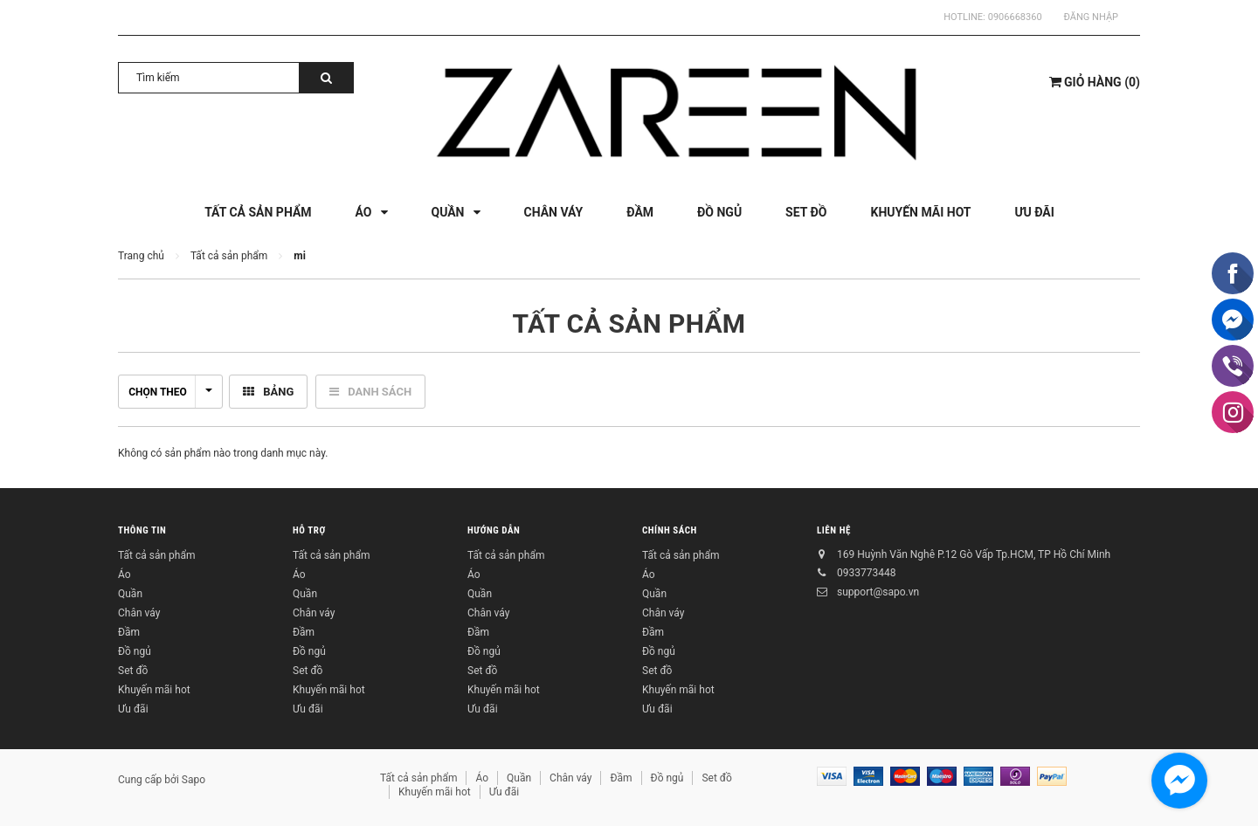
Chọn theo (170, 392)
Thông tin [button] (142, 530)
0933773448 (866, 573)
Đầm (129, 632)
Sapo (193, 780)
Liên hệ (834, 530)
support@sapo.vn (878, 592)
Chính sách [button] (669, 530)
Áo (124, 574)
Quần (130, 594)
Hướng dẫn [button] (493, 530)
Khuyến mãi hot (154, 690)
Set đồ (133, 670)
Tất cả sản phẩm (156, 555)
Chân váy (139, 613)
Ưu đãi (133, 709)
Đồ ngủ (134, 651)
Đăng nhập (1091, 17)
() (1094, 82)
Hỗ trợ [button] (309, 530)
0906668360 (1015, 17)
